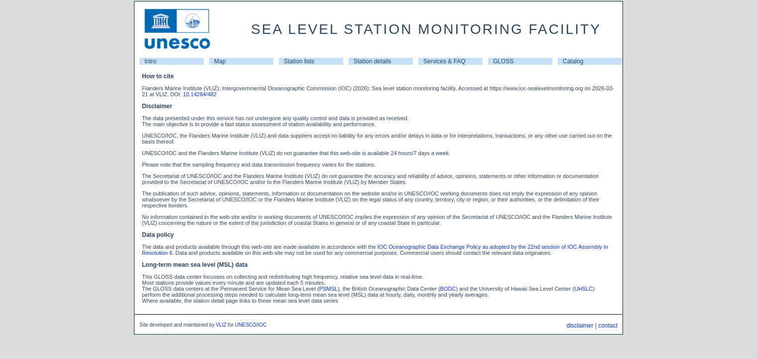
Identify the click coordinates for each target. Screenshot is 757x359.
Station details (372, 61)
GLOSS (503, 61)
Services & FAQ (444, 61)
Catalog (573, 61)
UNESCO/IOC (250, 325)
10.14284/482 (200, 94)
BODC (448, 289)
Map (220, 61)
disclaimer (579, 325)
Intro (150, 61)
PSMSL (328, 289)
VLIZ (221, 325)
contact (608, 325)
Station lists (299, 61)
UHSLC (583, 289)
